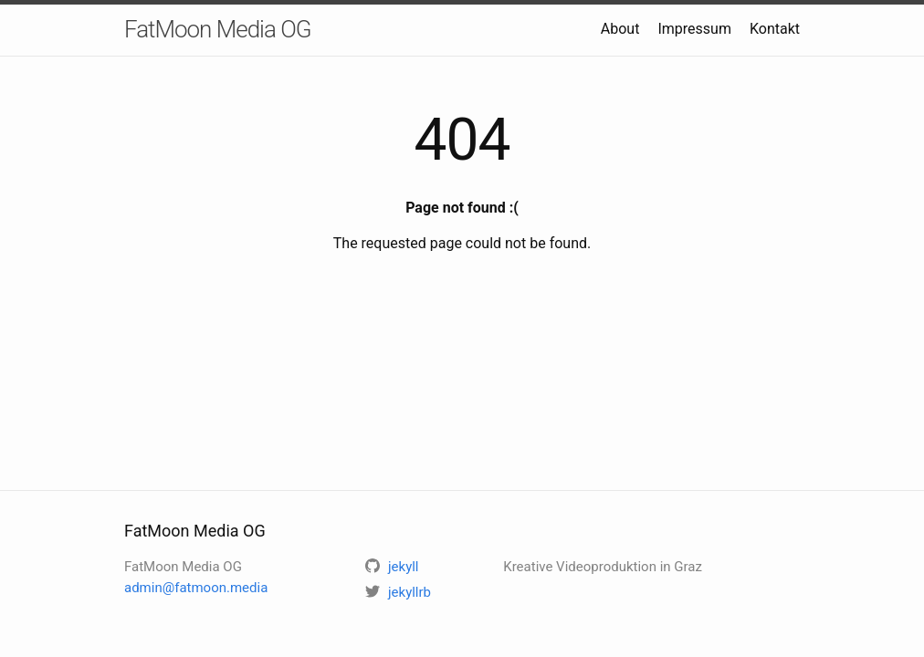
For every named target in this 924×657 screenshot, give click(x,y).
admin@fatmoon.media (196, 587)
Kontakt (775, 28)
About (620, 28)
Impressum (694, 28)
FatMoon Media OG (217, 29)
